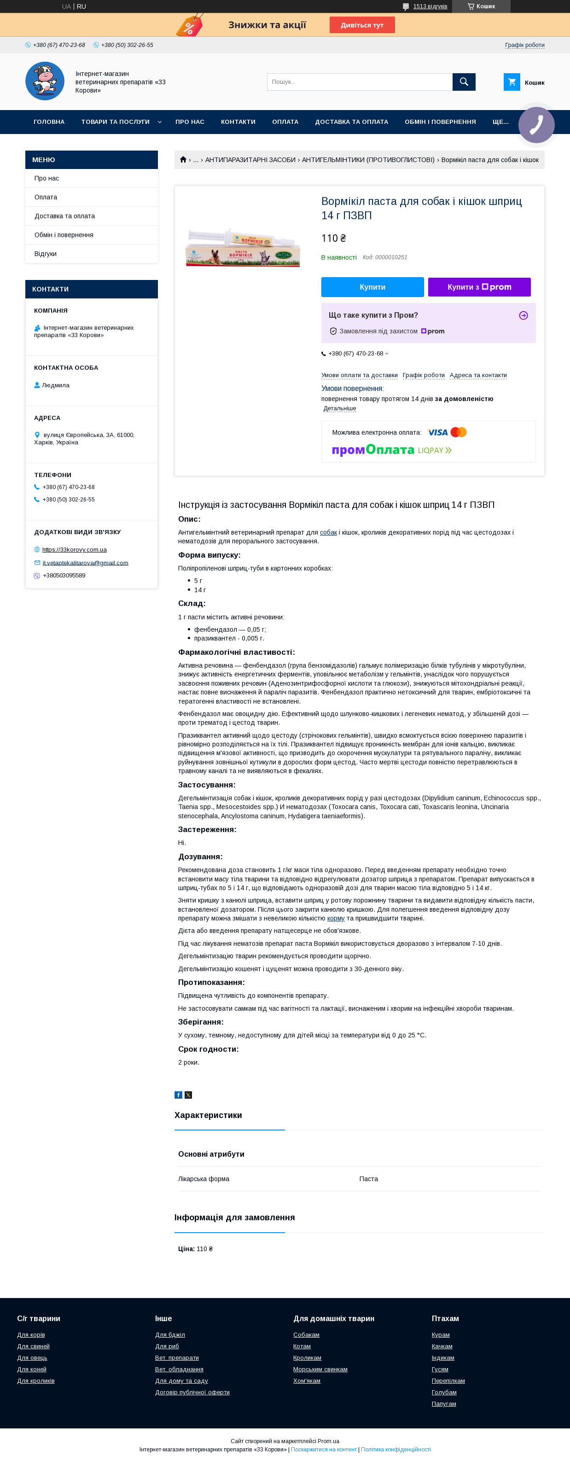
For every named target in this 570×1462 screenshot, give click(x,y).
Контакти (238, 121)
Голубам (444, 1392)
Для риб (167, 1346)
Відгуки (46, 253)
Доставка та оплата (351, 121)
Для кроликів (36, 1380)
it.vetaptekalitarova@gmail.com (85, 562)
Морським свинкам (320, 1369)
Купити (373, 287)
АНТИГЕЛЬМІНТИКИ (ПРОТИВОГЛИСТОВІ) (368, 159)
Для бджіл (170, 1334)
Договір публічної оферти (192, 1392)
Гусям (440, 1369)
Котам (302, 1346)
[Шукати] (464, 82)
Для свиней (33, 1346)
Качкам (442, 1346)
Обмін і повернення (440, 121)
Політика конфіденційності (396, 1449)
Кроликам (307, 1357)
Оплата (285, 121)
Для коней (32, 1369)
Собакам (306, 1334)
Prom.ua (328, 1441)
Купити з (479, 287)
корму (336, 918)
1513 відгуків (430, 6)
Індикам (443, 1357)
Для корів (31, 1334)
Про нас (189, 121)
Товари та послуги (115, 121)
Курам (441, 1334)
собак (328, 532)
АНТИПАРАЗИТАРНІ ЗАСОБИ (250, 159)
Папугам (444, 1403)
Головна (49, 121)
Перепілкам (448, 1380)
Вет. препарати (177, 1357)
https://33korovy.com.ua (74, 549)
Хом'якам (306, 1380)
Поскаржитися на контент (324, 1449)
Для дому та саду (181, 1380)
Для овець (32, 1357)
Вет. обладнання (179, 1369)
